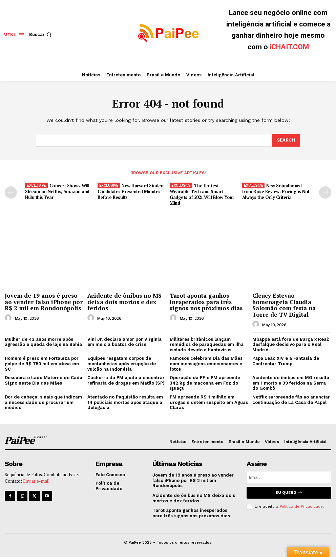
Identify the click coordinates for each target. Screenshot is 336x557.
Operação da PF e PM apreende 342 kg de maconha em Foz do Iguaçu (205, 383)
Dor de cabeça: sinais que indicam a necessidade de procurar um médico (43, 402)
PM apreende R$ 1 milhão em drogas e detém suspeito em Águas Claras (209, 402)
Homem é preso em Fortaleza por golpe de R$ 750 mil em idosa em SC (42, 363)
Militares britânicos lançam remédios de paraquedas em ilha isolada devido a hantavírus (207, 344)
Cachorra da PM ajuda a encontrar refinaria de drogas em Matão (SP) (126, 380)
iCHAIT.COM (289, 47)
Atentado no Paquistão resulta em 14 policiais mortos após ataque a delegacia (125, 402)
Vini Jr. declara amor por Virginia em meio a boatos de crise (124, 342)
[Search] (286, 140)
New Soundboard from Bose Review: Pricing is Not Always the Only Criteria (276, 191)
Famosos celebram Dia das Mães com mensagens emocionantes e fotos (206, 363)
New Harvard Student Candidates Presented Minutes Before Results (131, 191)
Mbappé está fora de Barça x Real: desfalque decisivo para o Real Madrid (290, 344)
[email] (289, 477)
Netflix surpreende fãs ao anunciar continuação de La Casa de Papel (291, 399)
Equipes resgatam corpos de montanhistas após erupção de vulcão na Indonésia (121, 363)
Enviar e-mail (36, 481)
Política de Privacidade (301, 506)
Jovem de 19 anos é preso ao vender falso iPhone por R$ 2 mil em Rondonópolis (44, 302)
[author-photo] (9, 318)
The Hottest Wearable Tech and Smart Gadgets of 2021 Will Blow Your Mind (202, 194)
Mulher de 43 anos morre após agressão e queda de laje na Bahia (43, 342)
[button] (41, 34)
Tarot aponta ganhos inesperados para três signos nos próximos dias (206, 302)
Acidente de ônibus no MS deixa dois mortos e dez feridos (124, 302)
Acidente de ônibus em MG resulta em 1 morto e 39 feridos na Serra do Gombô (290, 383)
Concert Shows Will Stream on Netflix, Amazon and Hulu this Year (57, 191)
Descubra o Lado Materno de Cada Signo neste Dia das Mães (43, 380)
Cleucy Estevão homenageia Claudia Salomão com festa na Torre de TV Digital (284, 305)
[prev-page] (11, 192)
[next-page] (325, 192)
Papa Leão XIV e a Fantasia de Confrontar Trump (285, 361)
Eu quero (289, 492)
